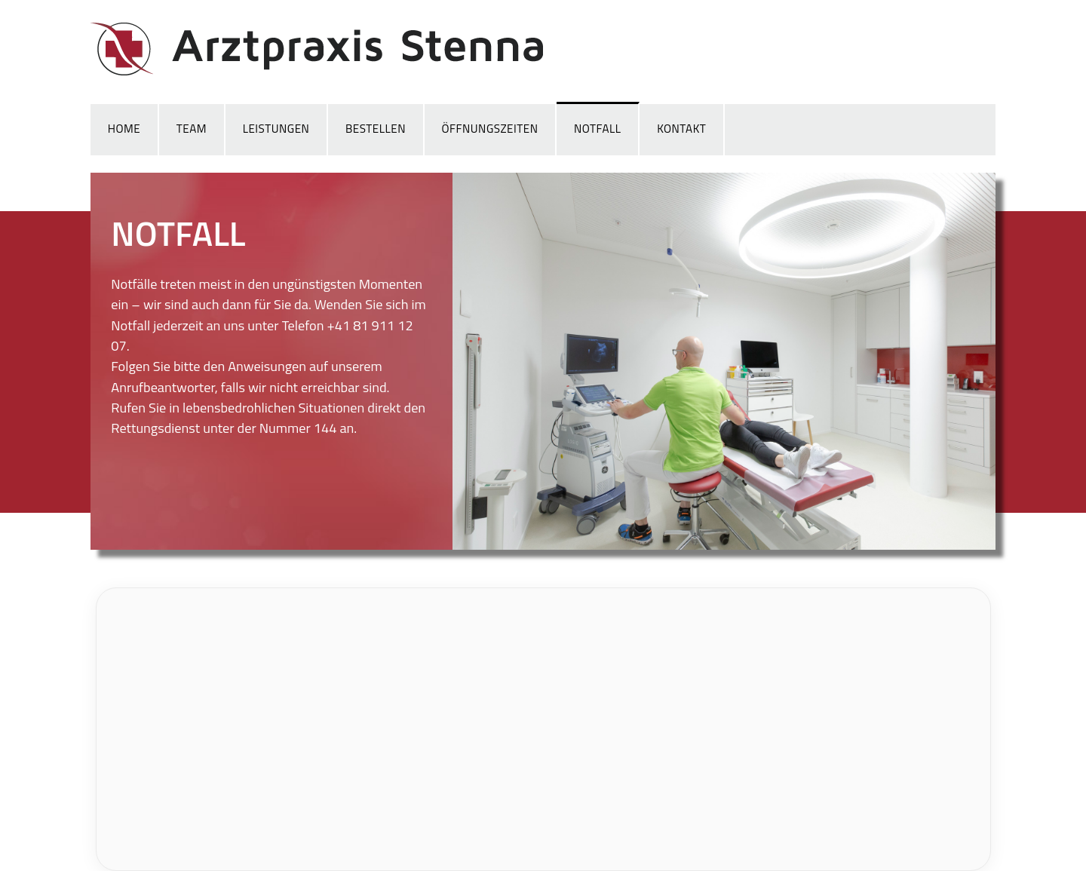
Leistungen (276, 128)
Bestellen (375, 128)
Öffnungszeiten (490, 128)
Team (191, 128)
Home (124, 128)
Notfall (597, 128)
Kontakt (681, 128)
